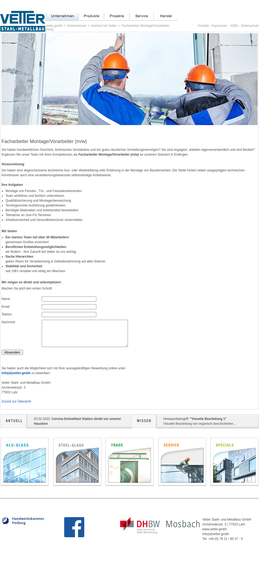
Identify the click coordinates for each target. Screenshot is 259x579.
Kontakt (203, 26)
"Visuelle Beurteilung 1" (208, 419)
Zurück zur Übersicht (16, 401)
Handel (166, 17)
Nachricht (8, 322)
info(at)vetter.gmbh (16, 373)
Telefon (7, 314)
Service (141, 17)
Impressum (219, 26)
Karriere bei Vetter (104, 26)
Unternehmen (62, 17)
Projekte (116, 17)
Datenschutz (250, 26)
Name (6, 299)
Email (6, 307)
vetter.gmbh (54, 26)
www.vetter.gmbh (214, 529)
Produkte (91, 17)
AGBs (234, 26)
